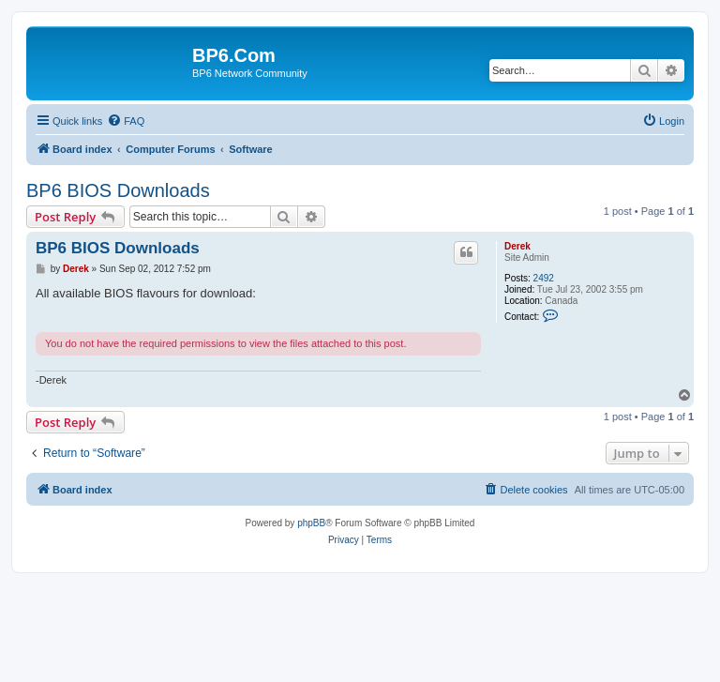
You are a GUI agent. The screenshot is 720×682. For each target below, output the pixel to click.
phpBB (311, 523)
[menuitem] (125, 121)
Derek (517, 246)
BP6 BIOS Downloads (118, 190)
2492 (543, 278)
